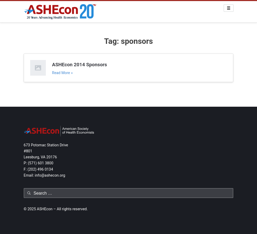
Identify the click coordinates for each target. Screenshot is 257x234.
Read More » (62, 73)
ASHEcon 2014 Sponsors (79, 65)
